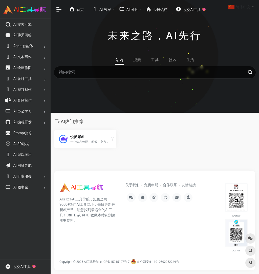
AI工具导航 (91, 262)
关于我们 (132, 185)
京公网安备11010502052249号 (155, 262)
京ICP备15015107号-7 (115, 262)
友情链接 (189, 185)
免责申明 (151, 185)
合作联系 (170, 185)
